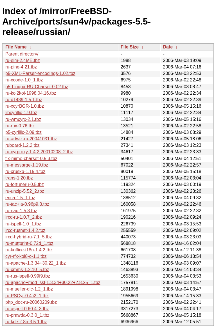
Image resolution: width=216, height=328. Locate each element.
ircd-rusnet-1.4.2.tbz (25, 230)
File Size (130, 47)
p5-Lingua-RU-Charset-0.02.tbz (36, 86)
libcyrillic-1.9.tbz (21, 112)
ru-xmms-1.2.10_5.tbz (27, 269)
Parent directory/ (21, 54)
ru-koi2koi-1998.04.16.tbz (30, 93)
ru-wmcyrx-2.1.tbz (23, 119)
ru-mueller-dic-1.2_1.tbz (29, 289)
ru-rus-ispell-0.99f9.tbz (27, 276)
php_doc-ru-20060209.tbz (31, 302)
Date (168, 47)
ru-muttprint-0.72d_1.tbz (29, 243)
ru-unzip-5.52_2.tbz (24, 191)
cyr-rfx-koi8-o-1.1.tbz (26, 256)
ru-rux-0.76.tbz (20, 125)
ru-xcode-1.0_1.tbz (24, 79)
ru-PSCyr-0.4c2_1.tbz (27, 295)
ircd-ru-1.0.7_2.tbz (23, 217)
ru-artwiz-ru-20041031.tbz (31, 138)
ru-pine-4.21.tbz (21, 67)
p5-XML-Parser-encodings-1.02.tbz (40, 73)
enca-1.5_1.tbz (20, 197)
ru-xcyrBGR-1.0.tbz (24, 106)
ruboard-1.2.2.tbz (22, 145)
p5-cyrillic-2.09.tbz (23, 132)
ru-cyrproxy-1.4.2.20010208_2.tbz (39, 151)
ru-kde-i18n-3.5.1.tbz (26, 321)
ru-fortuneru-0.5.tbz (24, 184)
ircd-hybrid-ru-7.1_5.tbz (28, 236)
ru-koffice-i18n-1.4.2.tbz (29, 249)
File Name (16, 47)
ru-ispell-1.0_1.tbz (23, 223)
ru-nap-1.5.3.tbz (21, 210)
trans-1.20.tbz (19, 178)
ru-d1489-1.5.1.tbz (23, 99)
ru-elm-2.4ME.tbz (22, 60)
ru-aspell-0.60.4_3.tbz (27, 308)
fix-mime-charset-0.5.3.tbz (31, 158)
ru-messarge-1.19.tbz (26, 165)
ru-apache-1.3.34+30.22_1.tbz (35, 263)
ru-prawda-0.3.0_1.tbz (27, 315)
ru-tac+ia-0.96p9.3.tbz (27, 204)
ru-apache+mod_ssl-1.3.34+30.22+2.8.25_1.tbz (52, 282)
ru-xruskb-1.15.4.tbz (25, 171)
